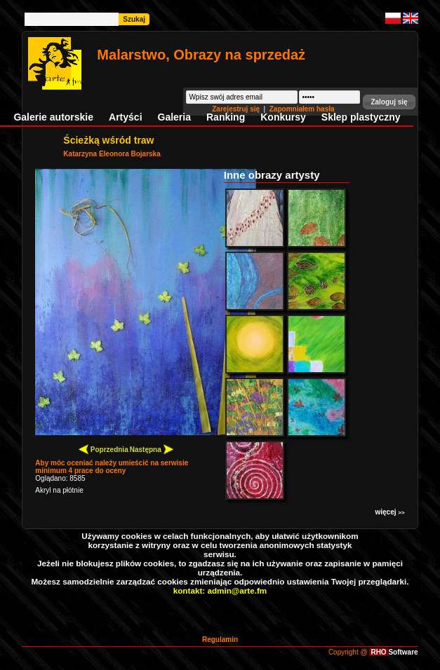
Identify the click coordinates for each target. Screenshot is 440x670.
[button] (389, 102)
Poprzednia (103, 448)
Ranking (225, 117)
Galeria (174, 117)
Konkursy (283, 117)
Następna (151, 448)
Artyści (125, 117)
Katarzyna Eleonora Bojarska (111, 154)
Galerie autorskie (53, 117)
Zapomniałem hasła (302, 109)
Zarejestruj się (237, 109)
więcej (389, 512)
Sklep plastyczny (361, 117)
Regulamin (220, 639)
